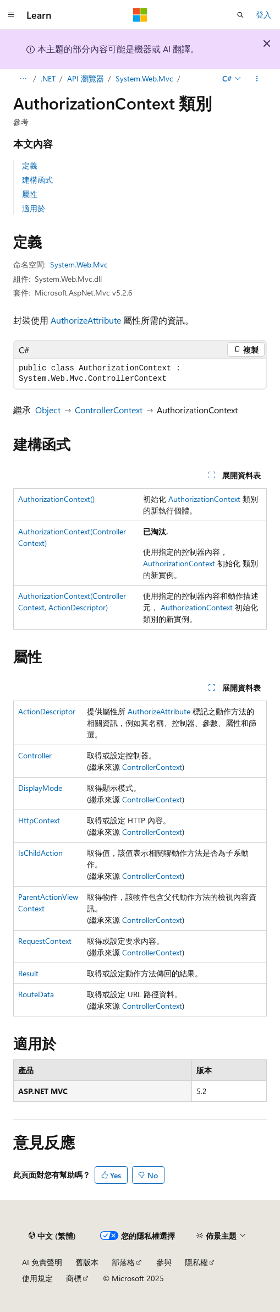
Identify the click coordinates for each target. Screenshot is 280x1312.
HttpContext (39, 820)
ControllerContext (108, 410)
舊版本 (86, 1262)
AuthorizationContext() (56, 499)
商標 (73, 1278)
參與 (164, 1262)
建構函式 (37, 179)
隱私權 (196, 1262)
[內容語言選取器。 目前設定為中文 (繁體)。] (52, 1235)
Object (48, 410)
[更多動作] (257, 79)
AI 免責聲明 (42, 1262)
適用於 (33, 208)
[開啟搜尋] (240, 15)
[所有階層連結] (22, 79)
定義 (29, 165)
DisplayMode (40, 788)
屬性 (29, 194)
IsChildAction (40, 853)
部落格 (123, 1262)
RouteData (36, 994)
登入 (263, 14)
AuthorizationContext (204, 499)
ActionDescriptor (46, 711)
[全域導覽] (11, 15)
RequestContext (45, 941)
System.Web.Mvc (144, 78)
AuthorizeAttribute (86, 320)
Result (28, 973)
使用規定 (37, 1278)
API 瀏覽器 (85, 78)
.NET (48, 78)
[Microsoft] (140, 15)
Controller (35, 755)
